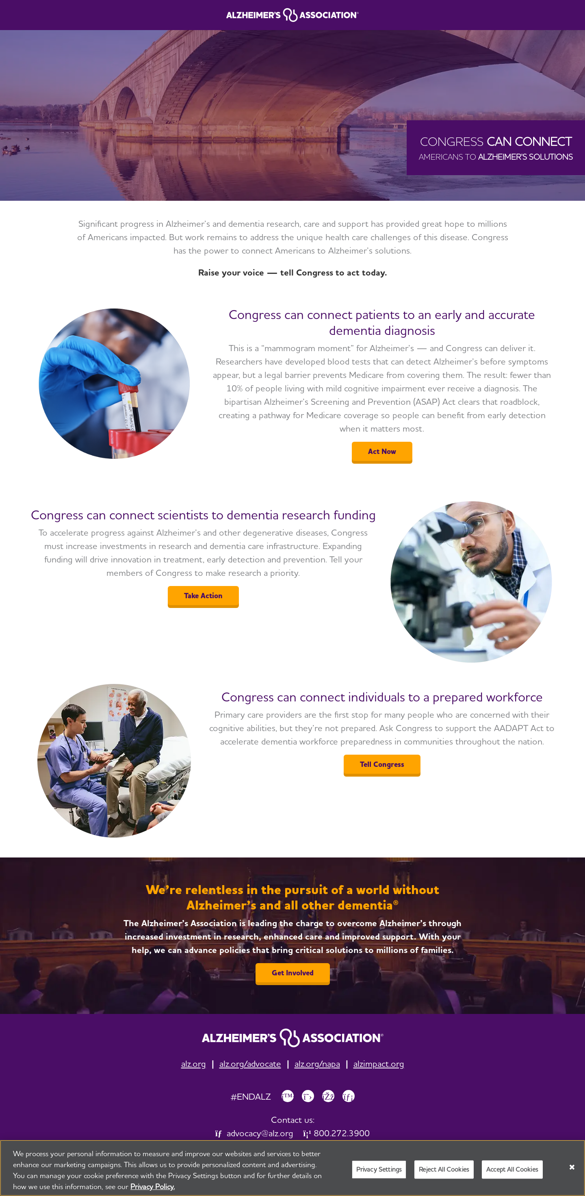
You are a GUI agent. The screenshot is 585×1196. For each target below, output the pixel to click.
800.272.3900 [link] (336, 1133)
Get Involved (293, 972)
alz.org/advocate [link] (250, 1063)
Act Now (382, 451)
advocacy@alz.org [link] (254, 1133)
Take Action (203, 595)
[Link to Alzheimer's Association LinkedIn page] (348, 1096)
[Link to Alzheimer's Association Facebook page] (328, 1096)
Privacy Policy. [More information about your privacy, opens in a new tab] (152, 1187)
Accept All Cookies (512, 1170)
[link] (293, 1038)
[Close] (572, 1168)
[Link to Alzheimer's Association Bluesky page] (288, 1096)
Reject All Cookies (444, 1170)
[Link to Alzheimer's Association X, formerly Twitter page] (308, 1096)
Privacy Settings (379, 1170)
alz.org (193, 1063)
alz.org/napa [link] (317, 1063)
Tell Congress (382, 764)
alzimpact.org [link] (378, 1063)
